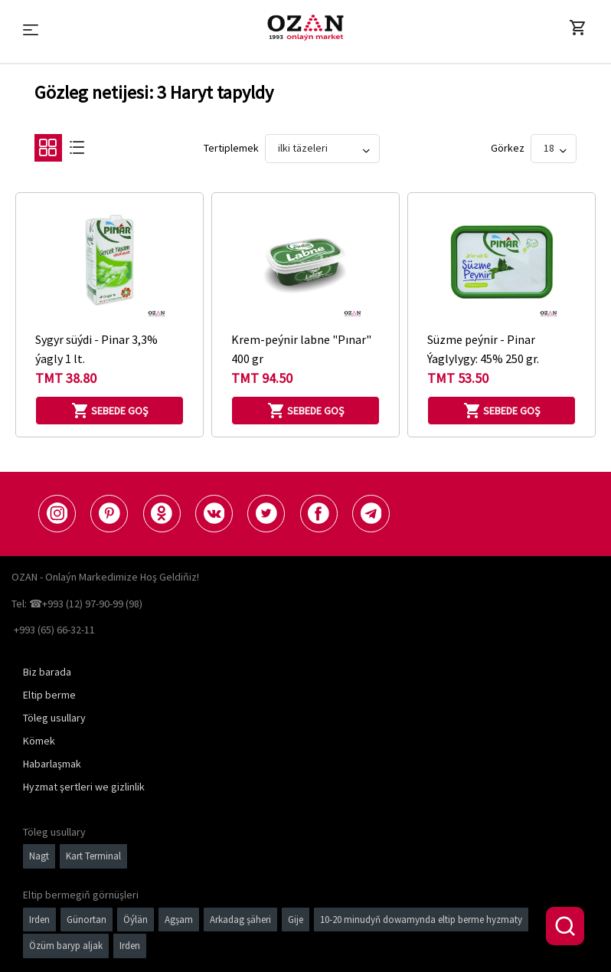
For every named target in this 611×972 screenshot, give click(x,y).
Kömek (39, 741)
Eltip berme (49, 695)
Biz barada (47, 672)
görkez (507, 148)
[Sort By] (322, 148)
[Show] (554, 148)
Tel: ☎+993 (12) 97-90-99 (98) (76, 603)
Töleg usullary (54, 718)
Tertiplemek (231, 148)
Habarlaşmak (52, 764)
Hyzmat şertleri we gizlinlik (84, 787)
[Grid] (47, 152)
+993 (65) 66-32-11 (54, 630)
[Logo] (305, 28)
